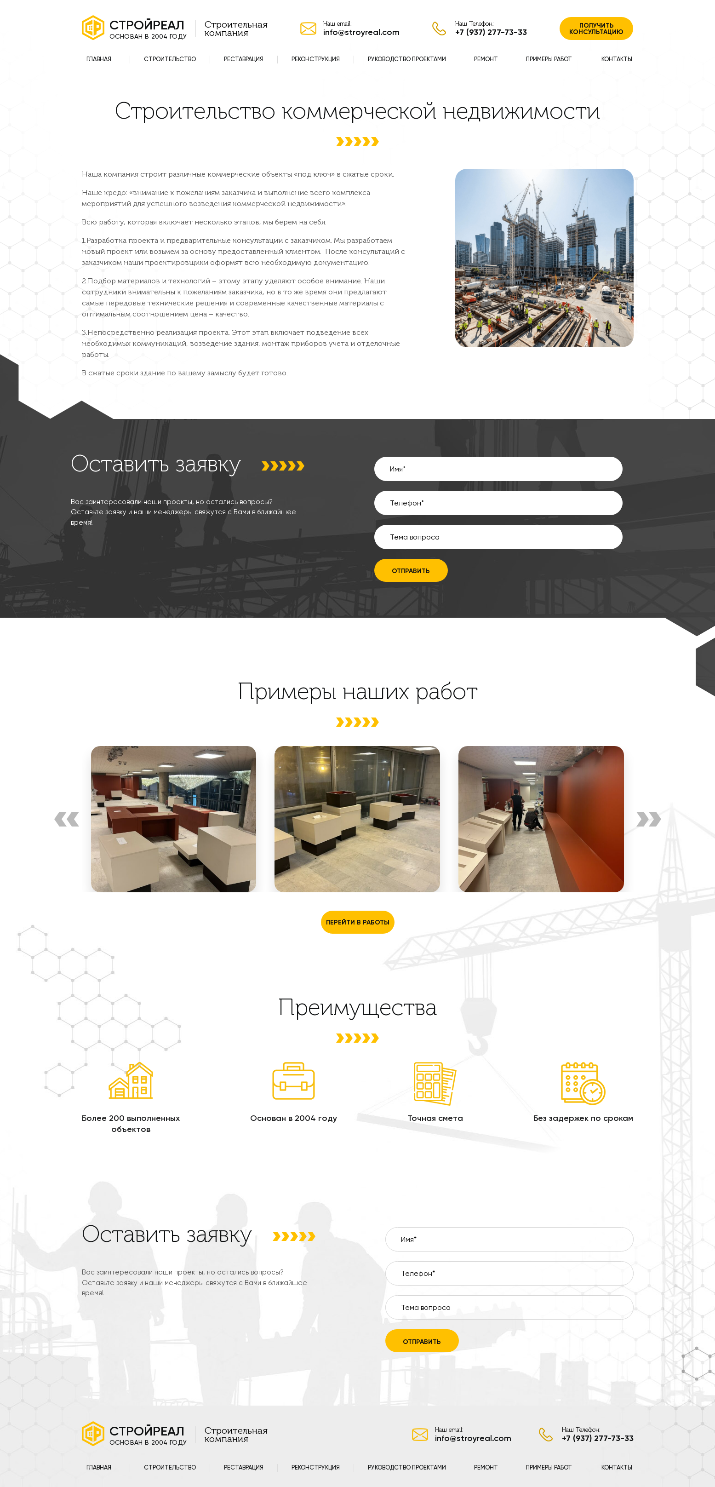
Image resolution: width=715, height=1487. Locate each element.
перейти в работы (357, 922)
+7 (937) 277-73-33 (491, 32)
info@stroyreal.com (361, 32)
